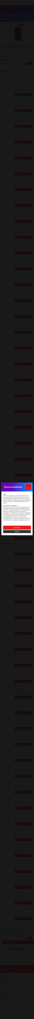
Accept (17, 527)
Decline (17, 531)
